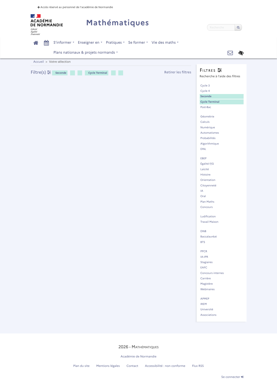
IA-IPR (205, 256)
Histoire (207, 174)
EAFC (205, 267)
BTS (204, 242)
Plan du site (81, 366)
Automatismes (211, 132)
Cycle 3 (206, 85)
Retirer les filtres (177, 72)
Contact (132, 366)
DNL (204, 149)
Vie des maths (165, 42)
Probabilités (209, 138)
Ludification (209, 216)
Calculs (206, 122)
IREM (205, 304)
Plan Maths (209, 201)
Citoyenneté (210, 185)
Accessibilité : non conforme (165, 366)
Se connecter (232, 377)
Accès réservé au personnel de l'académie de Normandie (75, 7)
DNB (205, 231)
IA (203, 190)
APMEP (206, 298)
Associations (210, 315)
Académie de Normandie (138, 356)
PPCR (205, 251)
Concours (208, 207)
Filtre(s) (41, 72)
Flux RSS (198, 366)
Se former (138, 42)
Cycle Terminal (96, 72)
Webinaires (209, 289)
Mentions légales (108, 366)
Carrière (207, 278)
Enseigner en (90, 42)
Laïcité (206, 169)
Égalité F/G (208, 163)
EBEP (205, 158)
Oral (204, 196)
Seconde (59, 72)
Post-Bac (207, 107)
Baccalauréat (210, 236)
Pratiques (115, 42)
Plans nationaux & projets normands (86, 52)
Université (208, 309)
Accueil (38, 62)
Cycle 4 (206, 91)
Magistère (208, 283)
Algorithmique (211, 143)
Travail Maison (211, 221)
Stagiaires (208, 262)
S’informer (64, 42)
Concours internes (213, 273)
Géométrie (209, 116)
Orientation (209, 180)
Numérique (209, 127)
